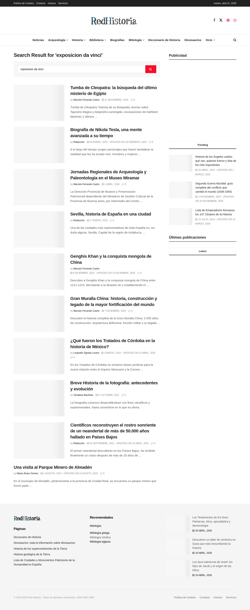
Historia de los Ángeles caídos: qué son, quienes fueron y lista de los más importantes (215, 160)
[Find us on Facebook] (214, 20)
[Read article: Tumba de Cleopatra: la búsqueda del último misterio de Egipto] (39, 103)
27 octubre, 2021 (107, 395)
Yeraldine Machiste (83, 395)
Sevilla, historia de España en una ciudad (110, 214)
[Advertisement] (202, 101)
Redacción (79, 142)
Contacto (41, 3)
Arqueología (56, 40)
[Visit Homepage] (113, 20)
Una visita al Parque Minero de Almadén (53, 467)
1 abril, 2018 (111, 184)
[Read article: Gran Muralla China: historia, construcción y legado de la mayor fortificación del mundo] (39, 314)
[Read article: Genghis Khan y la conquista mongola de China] (39, 271)
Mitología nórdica (100, 537)
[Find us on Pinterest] (228, 20)
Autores (52, 3)
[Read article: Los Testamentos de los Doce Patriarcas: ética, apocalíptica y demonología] (177, 523)
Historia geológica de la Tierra (32, 554)
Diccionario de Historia (164, 40)
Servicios (63, 3)
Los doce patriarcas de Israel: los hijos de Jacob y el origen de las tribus (212, 566)
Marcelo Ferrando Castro (86, 99)
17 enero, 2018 (97, 220)
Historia (77, 40)
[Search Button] (234, 40)
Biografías (117, 40)
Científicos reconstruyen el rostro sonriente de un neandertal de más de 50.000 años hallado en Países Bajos (113, 431)
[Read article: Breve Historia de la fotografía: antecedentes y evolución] (39, 398)
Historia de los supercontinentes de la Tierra (40, 548)
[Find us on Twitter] (221, 20)
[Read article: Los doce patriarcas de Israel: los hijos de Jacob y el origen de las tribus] (177, 568)
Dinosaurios (192, 40)
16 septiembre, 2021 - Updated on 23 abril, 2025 (118, 443)
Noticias (38, 40)
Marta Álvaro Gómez (27, 473)
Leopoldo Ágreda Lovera (86, 353)
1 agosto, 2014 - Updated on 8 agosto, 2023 (69, 473)
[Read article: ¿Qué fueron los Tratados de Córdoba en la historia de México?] (39, 356)
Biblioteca (96, 40)
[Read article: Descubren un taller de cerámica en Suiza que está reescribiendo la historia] (177, 546)
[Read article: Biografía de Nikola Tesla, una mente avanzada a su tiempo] (39, 145)
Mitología (135, 40)
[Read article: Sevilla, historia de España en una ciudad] (39, 229)
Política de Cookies (24, 3)
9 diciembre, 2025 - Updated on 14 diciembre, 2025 (102, 273)
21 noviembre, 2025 (115, 99)
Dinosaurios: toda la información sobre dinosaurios (44, 542)
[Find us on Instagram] (234, 20)
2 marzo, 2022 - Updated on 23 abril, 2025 (128, 353)
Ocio (209, 40)
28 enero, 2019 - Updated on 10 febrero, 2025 (117, 142)
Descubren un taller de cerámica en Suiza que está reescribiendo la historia (214, 543)
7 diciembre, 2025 (114, 310)
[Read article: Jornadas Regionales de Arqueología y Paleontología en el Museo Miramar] (39, 187)
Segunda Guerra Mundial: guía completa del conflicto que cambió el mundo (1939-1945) (214, 187)
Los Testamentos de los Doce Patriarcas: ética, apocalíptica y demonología (211, 521)
